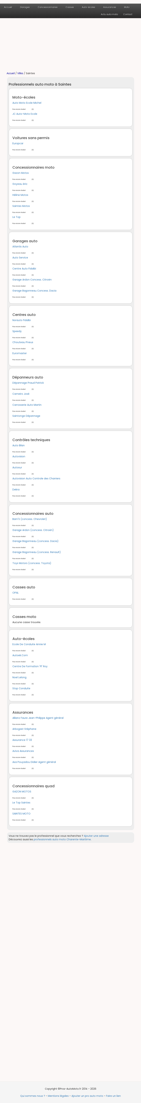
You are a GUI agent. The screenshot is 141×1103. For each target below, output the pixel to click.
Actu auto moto (109, 14)
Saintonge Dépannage (26, 416)
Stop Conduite (21, 688)
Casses (70, 7)
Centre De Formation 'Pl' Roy (30, 666)
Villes (20, 73)
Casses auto (23, 587)
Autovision (18, 456)
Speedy (17, 331)
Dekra (16, 489)
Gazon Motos (20, 173)
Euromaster (19, 353)
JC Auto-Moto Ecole (24, 114)
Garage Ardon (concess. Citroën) (33, 530)
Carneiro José (20, 394)
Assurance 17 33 (22, 740)
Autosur (17, 467)
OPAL (15, 592)
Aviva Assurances (23, 751)
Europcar (17, 143)
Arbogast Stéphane (24, 729)
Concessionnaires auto (32, 513)
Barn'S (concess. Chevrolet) (29, 519)
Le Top (16, 217)
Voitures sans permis (30, 137)
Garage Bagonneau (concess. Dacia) (35, 541)
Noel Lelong (19, 677)
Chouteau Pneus (22, 342)
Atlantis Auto (20, 246)
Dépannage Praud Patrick (28, 383)
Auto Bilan (18, 445)
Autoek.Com (20, 655)
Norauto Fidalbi (21, 320)
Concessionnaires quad (33, 786)
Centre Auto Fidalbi (24, 268)
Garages (25, 7)
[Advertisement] (70, 45)
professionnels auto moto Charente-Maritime (62, 839)
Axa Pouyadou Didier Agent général (34, 762)
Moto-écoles (23, 97)
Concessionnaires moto (33, 167)
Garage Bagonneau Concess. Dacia (34, 290)
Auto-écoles (88, 7)
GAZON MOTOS (21, 791)
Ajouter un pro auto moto (87, 1096)
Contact (127, 14)
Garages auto (24, 241)
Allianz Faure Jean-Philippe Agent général (37, 718)
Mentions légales (58, 1096)
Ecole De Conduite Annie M (29, 644)
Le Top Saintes (21, 802)
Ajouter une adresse (96, 836)
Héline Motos (20, 195)
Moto (126, 7)
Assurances (109, 7)
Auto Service (20, 257)
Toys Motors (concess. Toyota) (31, 563)
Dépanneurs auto (27, 377)
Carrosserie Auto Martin (27, 405)
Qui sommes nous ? (32, 1096)
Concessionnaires (48, 7)
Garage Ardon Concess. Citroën (32, 279)
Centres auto (24, 314)
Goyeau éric (19, 184)
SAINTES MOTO (21, 813)
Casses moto (24, 616)
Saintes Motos (21, 206)
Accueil (8, 7)
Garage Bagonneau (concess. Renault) (36, 552)
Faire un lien (113, 1096)
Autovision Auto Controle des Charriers (36, 478)
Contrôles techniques (31, 439)
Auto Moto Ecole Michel (26, 103)
